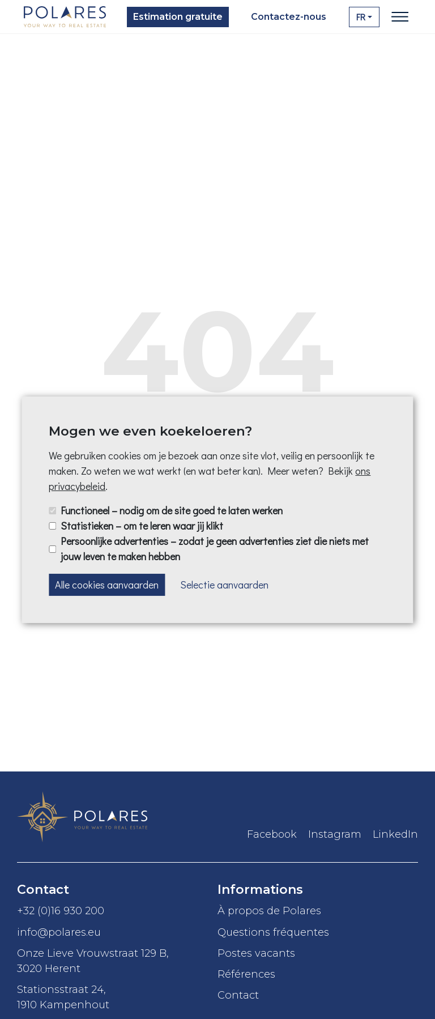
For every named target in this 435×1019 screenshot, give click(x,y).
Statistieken (142, 525)
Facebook (272, 834)
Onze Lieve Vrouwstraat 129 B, (117, 961)
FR (360, 17)
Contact (238, 994)
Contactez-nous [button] (288, 16)
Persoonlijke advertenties (215, 548)
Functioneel (172, 510)
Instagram (334, 834)
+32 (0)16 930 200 (60, 910)
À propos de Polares (269, 910)
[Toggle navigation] (400, 17)
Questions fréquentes (275, 932)
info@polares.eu (59, 932)
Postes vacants (258, 953)
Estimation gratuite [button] (178, 16)
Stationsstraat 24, (117, 997)
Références (246, 973)
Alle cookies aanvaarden (107, 584)
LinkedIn (395, 834)
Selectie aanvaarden (224, 584)
